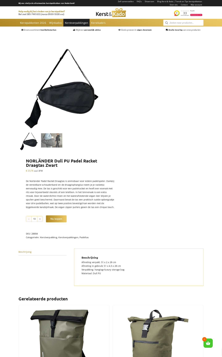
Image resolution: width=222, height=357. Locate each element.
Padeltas (84, 237)
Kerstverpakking (48, 237)
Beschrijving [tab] (25, 251)
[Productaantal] (34, 219)
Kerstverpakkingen (68, 237)
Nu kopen (56, 218)
